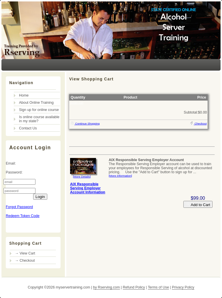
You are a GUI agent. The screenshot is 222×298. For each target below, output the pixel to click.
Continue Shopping (85, 123)
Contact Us (28, 128)
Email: (11, 163)
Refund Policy (134, 287)
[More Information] (120, 175)
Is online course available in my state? (39, 119)
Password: (14, 172)
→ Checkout (25, 261)
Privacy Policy (183, 287)
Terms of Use (158, 287)
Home (24, 95)
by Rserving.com (106, 287)
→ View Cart (25, 253)
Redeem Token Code (22, 216)
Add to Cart (198, 204)
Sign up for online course (39, 110)
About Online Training (36, 103)
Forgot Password (19, 207)
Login (40, 197)
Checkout (198, 123)
